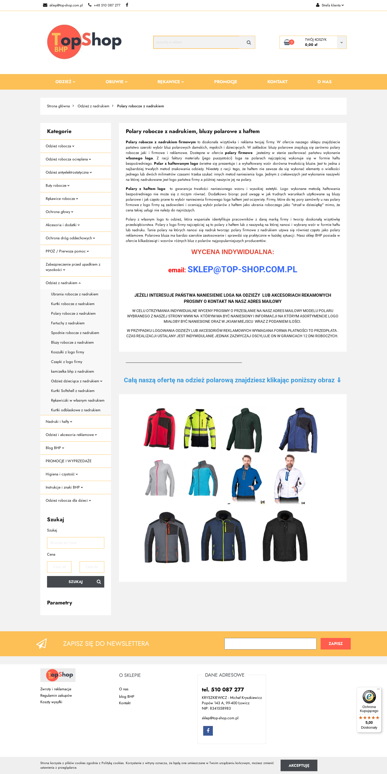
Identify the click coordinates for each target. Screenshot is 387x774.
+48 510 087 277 (104, 5)
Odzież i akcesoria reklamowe (71, 434)
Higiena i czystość (62, 474)
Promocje (225, 82)
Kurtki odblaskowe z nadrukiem (76, 410)
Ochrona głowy (59, 211)
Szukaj (76, 581)
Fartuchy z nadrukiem (68, 323)
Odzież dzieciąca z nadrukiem (76, 381)
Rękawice (170, 82)
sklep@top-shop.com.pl (63, 5)
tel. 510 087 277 (223, 689)
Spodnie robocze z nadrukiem (75, 332)
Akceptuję (299, 765)
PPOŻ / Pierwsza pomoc (67, 251)
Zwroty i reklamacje (55, 689)
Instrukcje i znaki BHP (64, 487)
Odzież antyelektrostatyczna (69, 172)
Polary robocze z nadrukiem (73, 313)
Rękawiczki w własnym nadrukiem (78, 400)
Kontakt (277, 82)
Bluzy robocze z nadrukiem (72, 342)
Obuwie (117, 82)
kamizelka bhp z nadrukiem (72, 371)
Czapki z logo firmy (66, 361)
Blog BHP (55, 447)
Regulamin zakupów (56, 695)
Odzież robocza (60, 146)
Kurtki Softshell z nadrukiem (73, 390)
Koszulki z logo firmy (67, 352)
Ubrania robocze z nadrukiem (74, 294)
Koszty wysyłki (51, 702)
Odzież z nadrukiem (63, 282)
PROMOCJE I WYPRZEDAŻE (69, 461)
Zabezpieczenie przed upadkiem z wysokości (73, 267)
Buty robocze (58, 185)
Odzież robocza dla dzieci (68, 500)
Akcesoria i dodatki (63, 225)
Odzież (65, 82)
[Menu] (378, 690)
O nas (324, 82)
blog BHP (126, 696)
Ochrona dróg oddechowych (70, 238)
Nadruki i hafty (59, 421)
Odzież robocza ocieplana (68, 159)
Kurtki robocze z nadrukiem (73, 303)
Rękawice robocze (62, 198)
